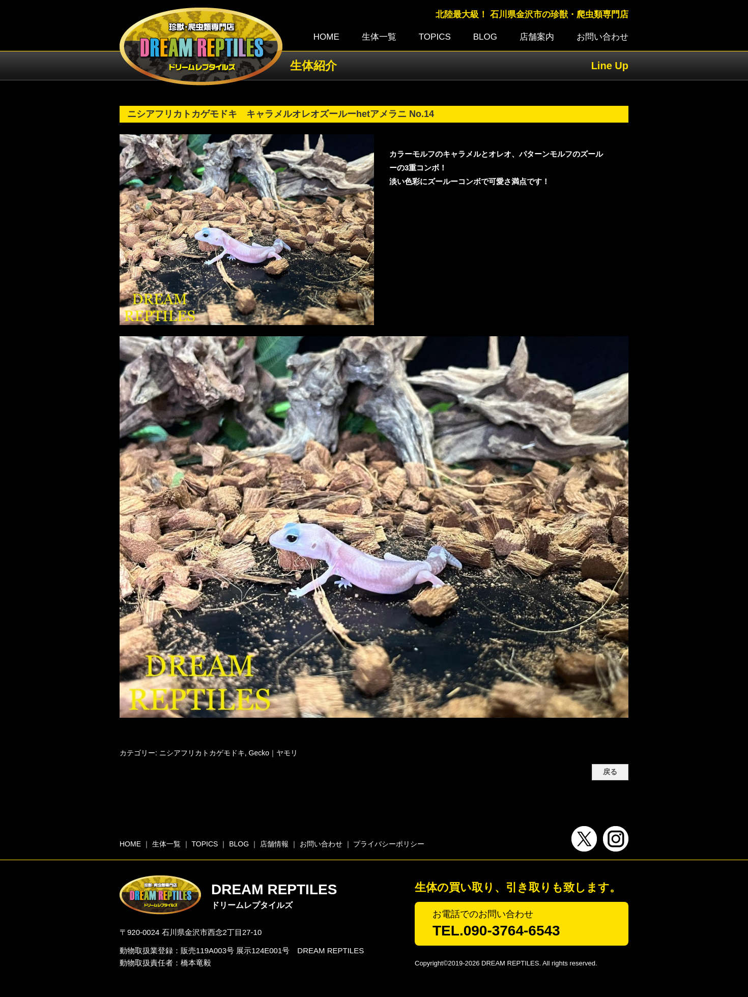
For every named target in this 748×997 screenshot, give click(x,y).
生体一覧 (379, 37)
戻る (610, 772)
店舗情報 (274, 844)
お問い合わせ (602, 37)
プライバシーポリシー (388, 844)
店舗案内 (537, 37)
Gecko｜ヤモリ (273, 753)
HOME (326, 37)
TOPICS (435, 37)
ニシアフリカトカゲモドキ (202, 753)
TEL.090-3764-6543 (496, 931)
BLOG (485, 37)
